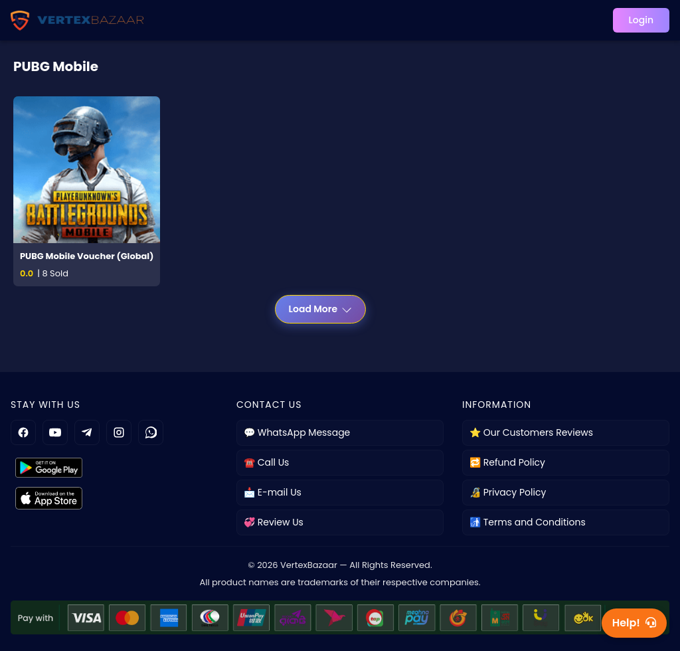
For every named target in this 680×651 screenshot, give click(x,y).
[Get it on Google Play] (114, 467)
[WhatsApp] (150, 432)
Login (641, 20)
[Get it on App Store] (114, 498)
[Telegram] (87, 432)
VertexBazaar (308, 565)
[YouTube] (55, 432)
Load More (321, 309)
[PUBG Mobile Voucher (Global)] (86, 191)
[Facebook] (23, 432)
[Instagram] (118, 432)
